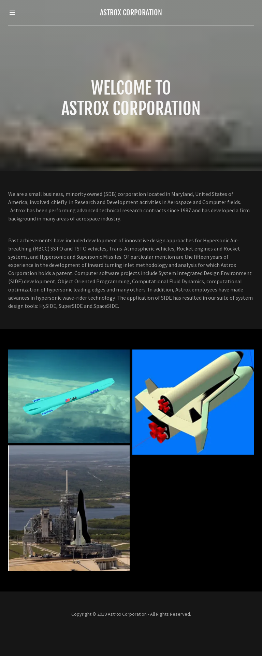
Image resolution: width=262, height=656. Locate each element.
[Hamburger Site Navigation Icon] (19, 13)
